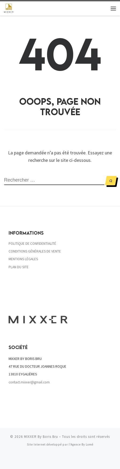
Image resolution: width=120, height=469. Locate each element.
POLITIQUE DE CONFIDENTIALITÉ (32, 243)
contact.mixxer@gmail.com (29, 382)
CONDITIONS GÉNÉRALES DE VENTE (35, 251)
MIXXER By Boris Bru (41, 437)
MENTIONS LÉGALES (23, 259)
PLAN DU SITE (19, 267)
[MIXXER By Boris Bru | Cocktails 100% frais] (8, 7)
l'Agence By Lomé (81, 445)
